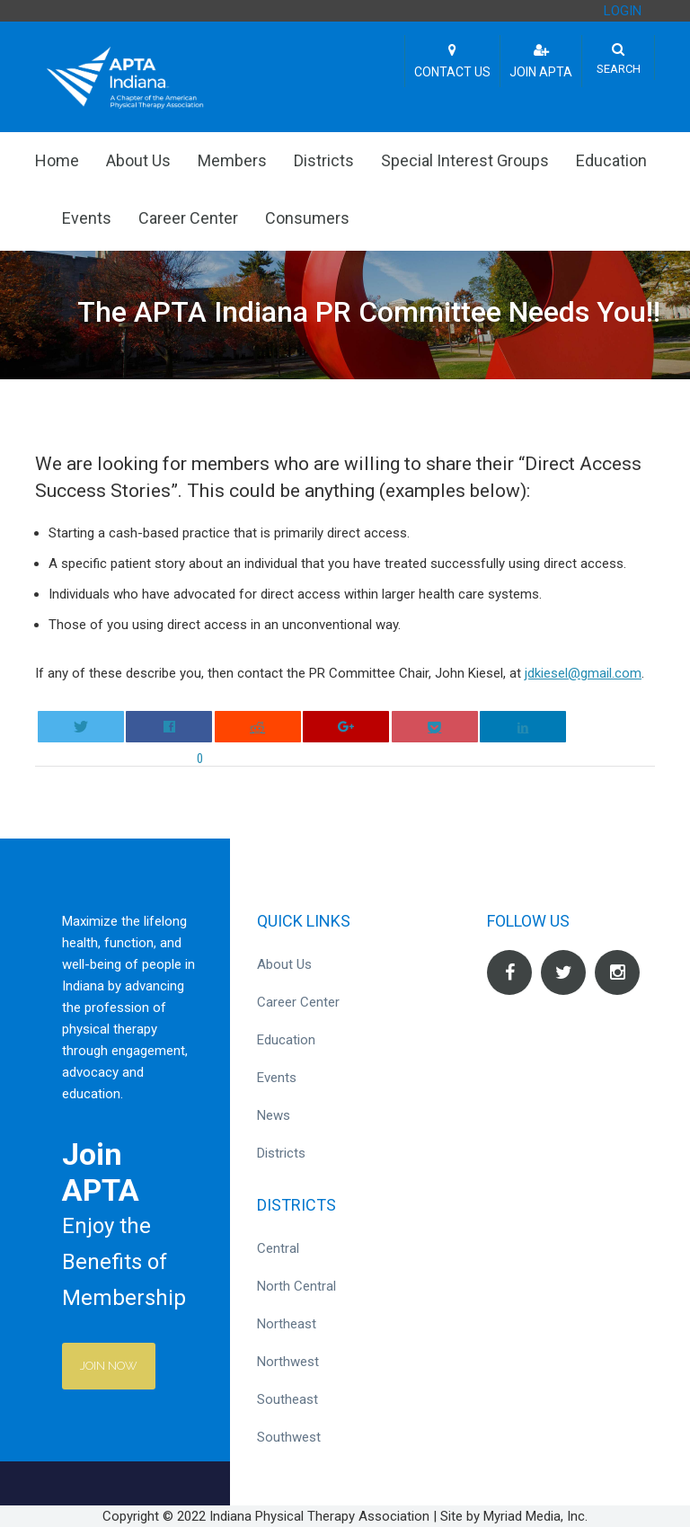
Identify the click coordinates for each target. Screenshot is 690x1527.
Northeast (286, 1324)
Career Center (188, 218)
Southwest (289, 1437)
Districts (324, 160)
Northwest (288, 1362)
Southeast (287, 1399)
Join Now (108, 1365)
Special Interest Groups (465, 160)
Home (57, 160)
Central (278, 1248)
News (273, 1115)
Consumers (307, 218)
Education (611, 160)
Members (232, 160)
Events (86, 218)
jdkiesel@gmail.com (583, 673)
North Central (296, 1286)
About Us (138, 160)
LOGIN (622, 11)
